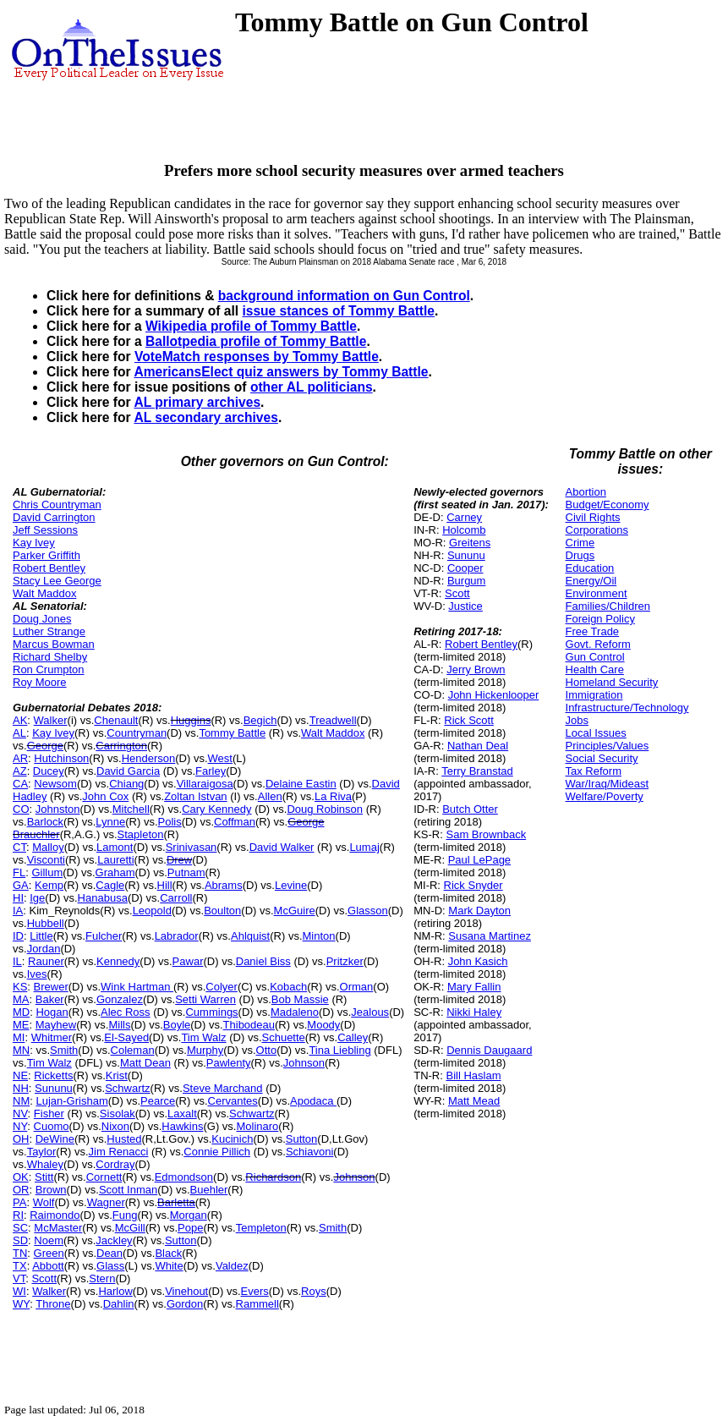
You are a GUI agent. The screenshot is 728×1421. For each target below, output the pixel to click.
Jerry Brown (475, 669)
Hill (164, 885)
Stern (102, 1278)
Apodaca (313, 1101)
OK (21, 1177)
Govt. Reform (598, 644)
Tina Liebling (339, 1050)
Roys (313, 1291)
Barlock (45, 821)
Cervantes (233, 1101)
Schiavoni (309, 1151)
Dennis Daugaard (489, 1050)
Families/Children (608, 606)
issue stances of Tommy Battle (338, 311)
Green (49, 1253)
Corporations (597, 530)
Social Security (602, 758)
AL (19, 733)
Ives (37, 974)
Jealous (370, 1012)
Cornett (104, 1177)
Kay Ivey (34, 542)
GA (21, 885)
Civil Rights (593, 517)
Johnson (304, 1062)
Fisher (49, 1113)
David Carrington (54, 517)
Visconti (46, 859)
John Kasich (478, 961)
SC (20, 1227)
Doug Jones (42, 618)
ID (18, 936)
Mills (119, 1024)
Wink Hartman (137, 986)
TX (20, 1265)
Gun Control (595, 656)
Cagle (110, 885)
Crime (580, 542)
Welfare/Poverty (604, 796)
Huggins (191, 720)
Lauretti (115, 859)
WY (21, 1304)
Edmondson (184, 1177)
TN (20, 1253)
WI (19, 1291)
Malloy (48, 847)
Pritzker (345, 961)
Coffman (234, 821)
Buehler (209, 1189)
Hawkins (182, 1126)
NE (20, 1075)
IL (17, 961)
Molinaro (257, 1126)
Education (590, 568)
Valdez (232, 1265)
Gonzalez (119, 999)
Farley (210, 771)
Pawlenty (228, 1062)
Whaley (45, 1164)
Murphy (205, 1050)
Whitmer (51, 1037)
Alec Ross (126, 1012)
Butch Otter (470, 809)
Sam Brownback (486, 834)
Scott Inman (128, 1189)
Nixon (115, 1126)
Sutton (302, 1139)
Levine (291, 885)
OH (21, 1139)
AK (20, 720)
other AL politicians (311, 387)
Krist (117, 1075)
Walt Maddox (44, 593)
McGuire (294, 910)
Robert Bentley (49, 568)
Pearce (157, 1101)
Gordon (185, 1304)
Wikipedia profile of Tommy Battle (251, 326)
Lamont (114, 847)
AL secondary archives (205, 417)
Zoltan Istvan (195, 796)
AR (20, 758)
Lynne (110, 821)
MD (21, 1012)
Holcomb (463, 530)
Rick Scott (469, 720)
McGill (130, 1227)
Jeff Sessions (45, 530)
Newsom (55, 783)
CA (20, 783)
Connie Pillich (216, 1151)
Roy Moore (40, 682)
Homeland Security (612, 682)
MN (21, 1050)
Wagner (106, 1202)
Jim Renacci (119, 1151)
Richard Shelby (50, 656)
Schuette (283, 1037)
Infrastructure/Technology (627, 707)
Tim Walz (203, 1037)
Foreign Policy (600, 618)
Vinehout (186, 1291)
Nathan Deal (477, 745)
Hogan (52, 1012)
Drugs (580, 555)
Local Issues (596, 733)
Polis (170, 821)
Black (168, 1253)
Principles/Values (607, 745)
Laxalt (182, 1113)
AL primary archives (197, 402)
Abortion (586, 492)
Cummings (211, 1012)
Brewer (51, 986)
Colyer (221, 986)
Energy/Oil (591, 580)
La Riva (333, 796)
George (45, 745)
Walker (51, 720)
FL (19, 872)
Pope (190, 1227)
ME (21, 1024)
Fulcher (103, 936)
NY (20, 1126)
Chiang (126, 783)
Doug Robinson (325, 809)
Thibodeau (249, 1024)
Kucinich (232, 1139)
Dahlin (118, 1304)
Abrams (224, 885)
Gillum (47, 872)
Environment (596, 593)
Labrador (177, 936)
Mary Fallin (474, 986)
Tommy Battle (232, 733)
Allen (270, 796)
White (169, 1265)
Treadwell (333, 720)
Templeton (261, 1227)
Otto (266, 1050)
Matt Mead (474, 1101)
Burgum (466, 580)
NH (21, 1088)
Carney (464, 517)
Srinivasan (191, 847)
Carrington (121, 745)
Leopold (152, 910)
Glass (110, 1265)
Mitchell (131, 809)
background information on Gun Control (344, 295)
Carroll (176, 898)
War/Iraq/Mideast (607, 783)
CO (21, 809)
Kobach (288, 986)
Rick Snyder (473, 885)
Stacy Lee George (57, 580)
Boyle (177, 1024)
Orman (357, 986)
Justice (465, 606)
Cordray (115, 1164)
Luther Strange (49, 631)
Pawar (188, 961)
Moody (323, 1024)
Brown (51, 1189)
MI (19, 1037)
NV (20, 1113)
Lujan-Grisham (71, 1101)
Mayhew (56, 1024)
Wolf (44, 1202)
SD (20, 1240)
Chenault (116, 720)
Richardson (273, 1177)
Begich (260, 720)
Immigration (594, 695)
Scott (44, 1278)
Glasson (368, 910)
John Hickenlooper (493, 695)
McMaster (58, 1227)
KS (20, 986)
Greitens (469, 542)
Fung (125, 1215)
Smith (64, 1050)
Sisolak (117, 1113)
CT (19, 847)
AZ (20, 771)
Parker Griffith (46, 555)
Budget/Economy (607, 504)
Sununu (54, 1088)
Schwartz (127, 1088)
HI (18, 898)
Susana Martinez (489, 936)
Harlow (115, 1291)
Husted (124, 1139)
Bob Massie (300, 999)
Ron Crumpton (49, 669)
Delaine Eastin (301, 783)
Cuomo (51, 1126)
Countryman (137, 733)
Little (41, 936)
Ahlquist (250, 936)
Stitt (44, 1177)
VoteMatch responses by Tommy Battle (256, 356)
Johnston (58, 809)
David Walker (282, 847)
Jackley (114, 1240)
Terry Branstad (477, 771)
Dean (109, 1253)
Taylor (42, 1151)
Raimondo (54, 1215)
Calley (352, 1037)
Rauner (46, 961)
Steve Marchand (223, 1088)
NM (21, 1101)
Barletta (176, 1202)
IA (18, 910)
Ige (37, 898)
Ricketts (53, 1075)
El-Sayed (126, 1037)
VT (19, 1278)
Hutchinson (61, 758)
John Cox (105, 796)
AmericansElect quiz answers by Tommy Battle (281, 372)
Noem (48, 1240)
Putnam (186, 872)
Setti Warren (205, 999)
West (220, 758)
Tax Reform (593, 771)
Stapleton (141, 834)
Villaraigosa (205, 783)
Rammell (257, 1304)
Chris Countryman (57, 504)
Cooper (465, 568)
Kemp (49, 885)
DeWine (55, 1139)
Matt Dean (145, 1062)
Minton (319, 936)
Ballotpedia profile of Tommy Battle (255, 341)
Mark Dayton (479, 910)
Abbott (48, 1265)
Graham (115, 872)
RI (18, 1215)
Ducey (48, 771)
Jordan (44, 948)
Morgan (188, 1215)
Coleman (133, 1050)
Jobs (577, 720)
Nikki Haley (473, 1012)
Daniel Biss (263, 961)
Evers (255, 1291)
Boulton (222, 910)
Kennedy (118, 961)
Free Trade (593, 631)
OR (21, 1189)
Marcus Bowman (54, 644)
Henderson (149, 758)
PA (19, 1202)
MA (21, 999)
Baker (50, 999)
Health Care (595, 669)
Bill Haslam (473, 1075)
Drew (179, 859)
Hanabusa (103, 898)
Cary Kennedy (216, 809)
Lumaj (364, 847)
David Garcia (128, 771)
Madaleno (295, 1012)
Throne (53, 1304)
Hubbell (45, 923)
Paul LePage (479, 859)
